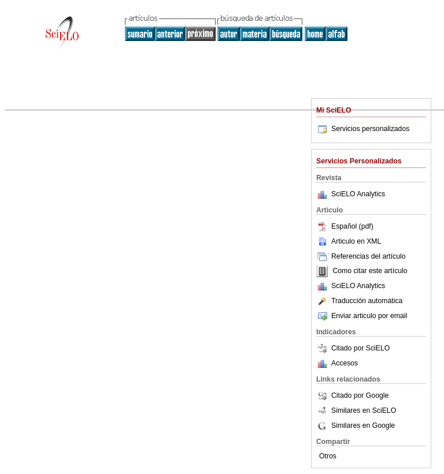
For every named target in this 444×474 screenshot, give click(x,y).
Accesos (344, 363)
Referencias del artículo (361, 256)
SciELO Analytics (358, 194)
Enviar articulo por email (361, 316)
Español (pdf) (344, 226)
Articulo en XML (348, 241)
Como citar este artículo (369, 271)
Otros (327, 456)
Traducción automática (359, 301)
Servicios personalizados (362, 129)
